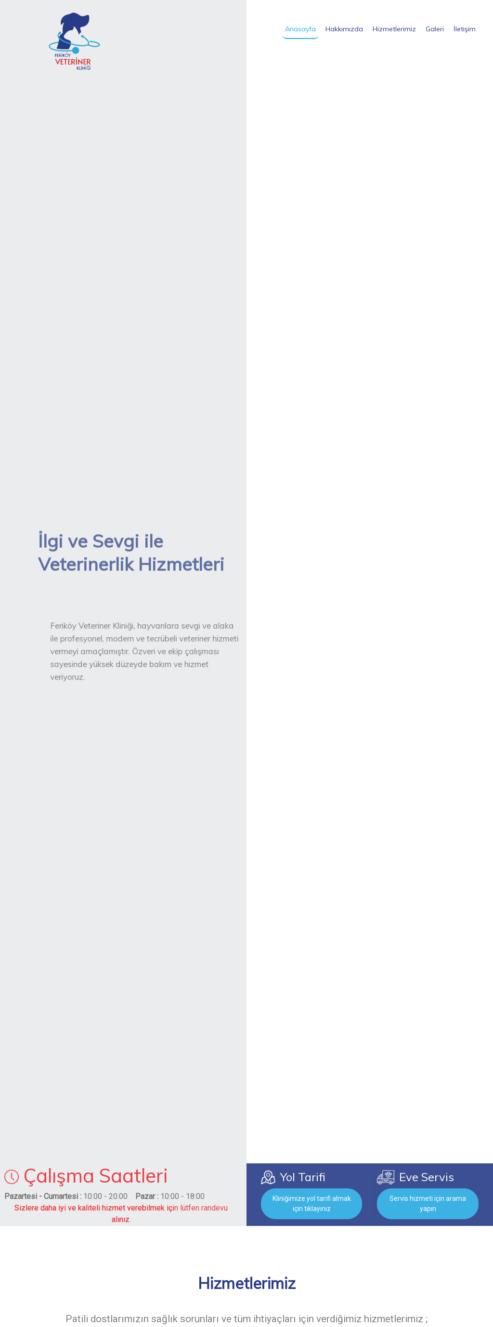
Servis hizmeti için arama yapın (427, 1203)
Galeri (435, 29)
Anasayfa (300, 29)
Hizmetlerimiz (394, 29)
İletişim (465, 29)
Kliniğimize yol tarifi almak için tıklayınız (311, 1203)
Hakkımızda (344, 29)
